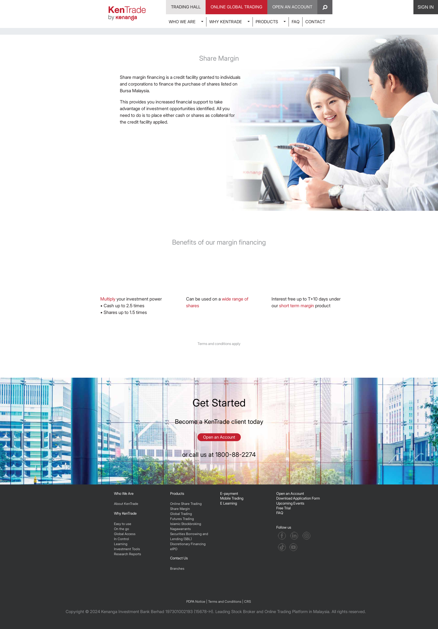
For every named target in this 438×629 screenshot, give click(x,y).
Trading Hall (186, 7)
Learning (120, 544)
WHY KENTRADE (225, 21)
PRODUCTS (267, 21)
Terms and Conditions (224, 601)
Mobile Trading (231, 498)
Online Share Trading (186, 504)
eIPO (173, 549)
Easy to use (122, 524)
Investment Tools (127, 549)
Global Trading (181, 514)
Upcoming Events (290, 503)
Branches (177, 568)
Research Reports (127, 554)
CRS (247, 601)
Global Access (124, 534)
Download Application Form (298, 498)
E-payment (229, 493)
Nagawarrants (180, 529)
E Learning (228, 503)
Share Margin (180, 509)
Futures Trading (182, 519)
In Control (121, 539)
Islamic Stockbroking (185, 524)
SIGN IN (426, 7)
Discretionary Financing (188, 544)
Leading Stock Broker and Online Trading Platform (261, 611)
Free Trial (283, 508)
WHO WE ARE (182, 21)
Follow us (284, 527)
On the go (121, 529)
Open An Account (292, 7)
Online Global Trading (236, 7)
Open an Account (219, 437)
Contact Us (179, 558)
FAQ (295, 21)
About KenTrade (126, 504)
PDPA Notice (195, 601)
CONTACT (315, 21)
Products (177, 493)
